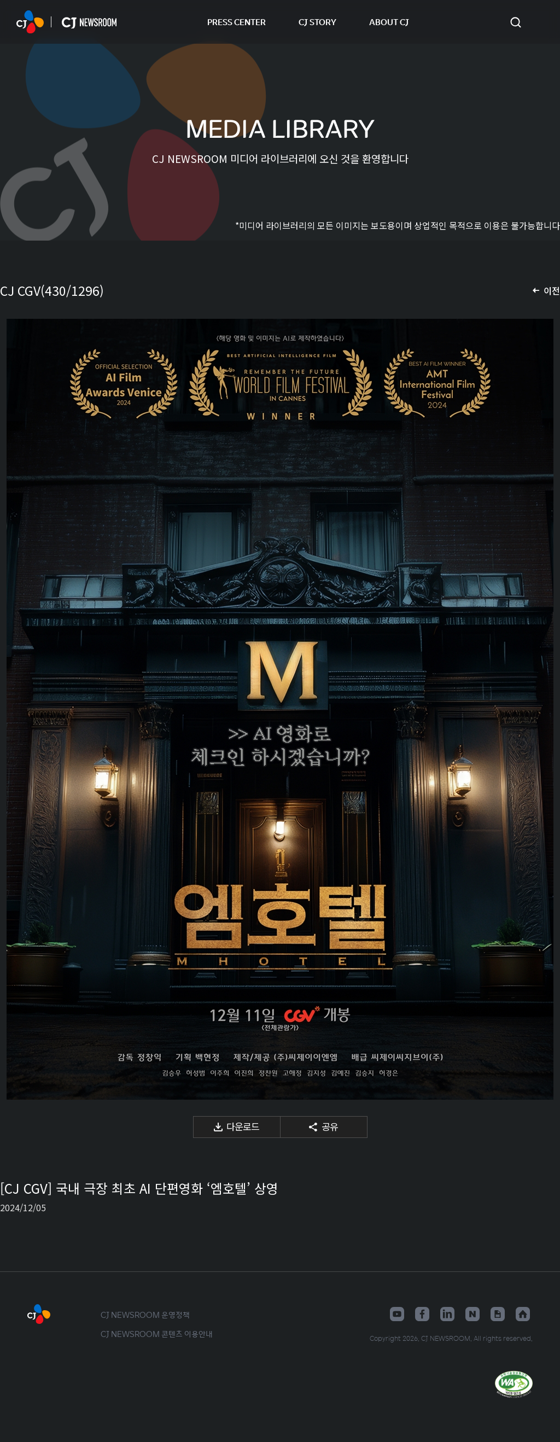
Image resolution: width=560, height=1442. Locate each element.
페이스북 (422, 1314)
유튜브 (397, 1314)
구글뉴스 (498, 1314)
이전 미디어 (22, 709)
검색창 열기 (515, 22)
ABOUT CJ (389, 21)
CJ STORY (317, 21)
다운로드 (242, 1126)
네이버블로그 (472, 1314)
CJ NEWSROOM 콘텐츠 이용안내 (157, 1333)
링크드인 (447, 1314)
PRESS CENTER (236, 21)
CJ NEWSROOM (30, 21)
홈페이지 (523, 1314)
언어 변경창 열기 (538, 21)
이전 (552, 290)
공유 (330, 1126)
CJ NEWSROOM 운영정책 (145, 1314)
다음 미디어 (538, 709)
